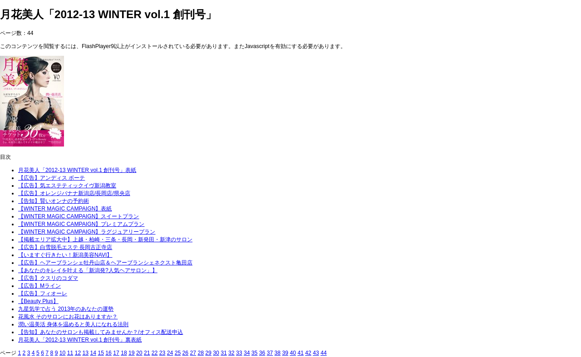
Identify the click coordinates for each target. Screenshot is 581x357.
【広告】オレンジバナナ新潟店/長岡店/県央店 (74, 193)
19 (131, 353)
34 (247, 353)
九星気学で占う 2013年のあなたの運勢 (65, 309)
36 (262, 353)
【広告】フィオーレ (42, 293)
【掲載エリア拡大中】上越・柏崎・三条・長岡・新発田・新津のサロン (105, 239)
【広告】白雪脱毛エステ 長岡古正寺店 (65, 247)
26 (185, 353)
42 (308, 353)
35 (254, 353)
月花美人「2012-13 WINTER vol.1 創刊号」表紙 (77, 170)
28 (200, 353)
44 (323, 353)
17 (116, 353)
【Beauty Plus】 (38, 301)
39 (285, 353)
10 (62, 353)
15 (101, 353)
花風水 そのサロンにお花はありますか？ (68, 316)
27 (193, 353)
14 (93, 353)
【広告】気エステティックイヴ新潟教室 (67, 185)
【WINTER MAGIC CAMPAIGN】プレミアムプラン (81, 224)
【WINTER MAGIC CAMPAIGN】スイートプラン (78, 216)
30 (216, 353)
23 (162, 353)
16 (108, 353)
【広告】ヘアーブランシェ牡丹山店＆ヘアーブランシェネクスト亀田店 (105, 262)
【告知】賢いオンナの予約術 (53, 201)
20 (139, 353)
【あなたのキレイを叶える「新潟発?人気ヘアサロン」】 (88, 270)
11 (70, 353)
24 (170, 353)
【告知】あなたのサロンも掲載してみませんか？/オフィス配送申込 (100, 332)
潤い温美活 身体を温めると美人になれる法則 (73, 324)
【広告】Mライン (39, 286)
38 (278, 353)
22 (155, 353)
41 (300, 353)
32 (231, 353)
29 (208, 353)
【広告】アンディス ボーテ (51, 178)
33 (239, 353)
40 (293, 353)
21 (147, 353)
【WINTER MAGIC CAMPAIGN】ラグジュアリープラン (86, 232)
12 (78, 353)
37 (270, 353)
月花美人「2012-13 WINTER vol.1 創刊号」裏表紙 (80, 340)
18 (124, 353)
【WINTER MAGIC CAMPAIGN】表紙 (65, 208)
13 (86, 353)
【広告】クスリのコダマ (48, 278)
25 (178, 353)
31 (224, 353)
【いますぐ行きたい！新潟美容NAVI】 (65, 255)
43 (316, 353)
